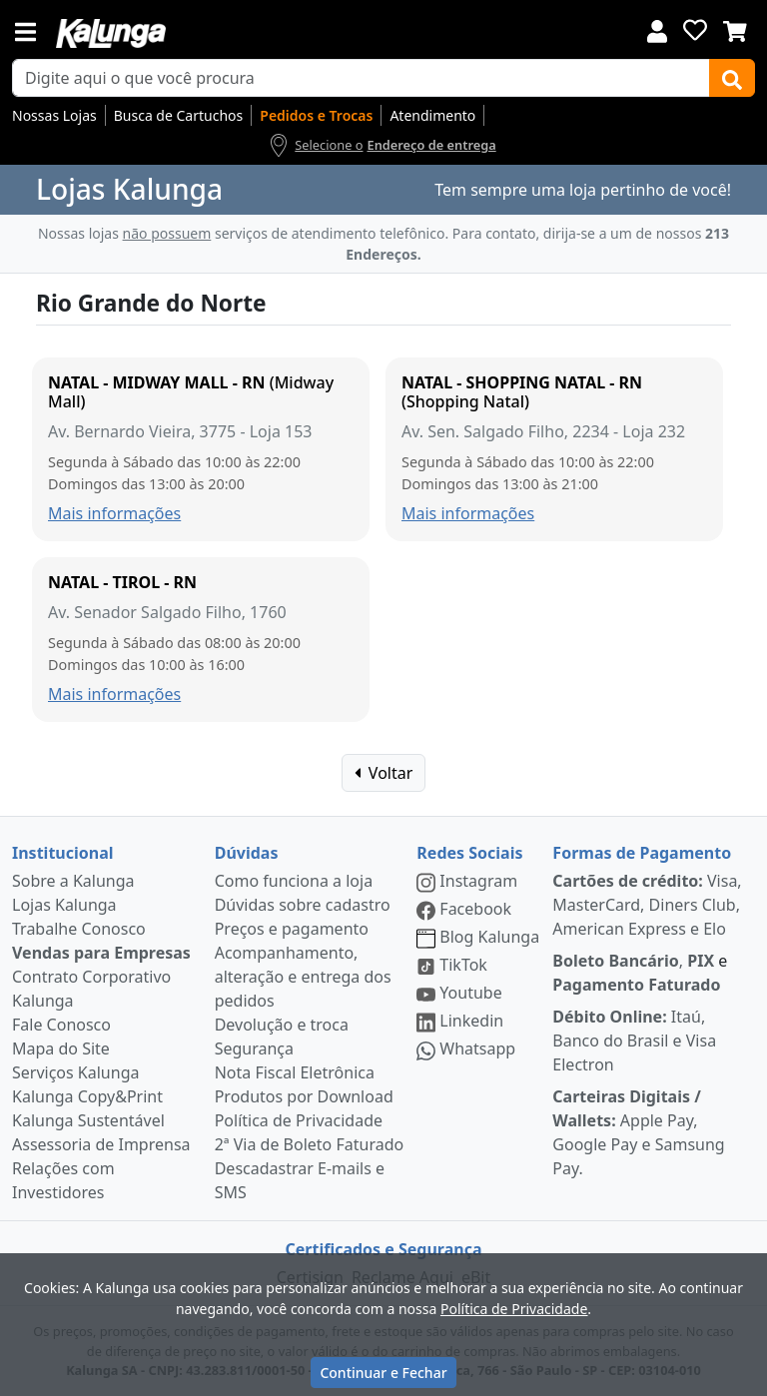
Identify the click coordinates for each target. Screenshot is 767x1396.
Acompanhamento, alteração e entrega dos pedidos (303, 977)
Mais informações (114, 513)
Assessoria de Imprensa (101, 1144)
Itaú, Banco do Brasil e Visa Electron (634, 1040)
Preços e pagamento (292, 929)
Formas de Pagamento (641, 853)
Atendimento (432, 115)
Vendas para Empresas (101, 953)
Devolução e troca (282, 1025)
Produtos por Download (304, 1096)
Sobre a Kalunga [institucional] (73, 881)
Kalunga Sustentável (88, 1120)
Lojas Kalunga (64, 905)
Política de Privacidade (299, 1120)
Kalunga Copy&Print (87, 1096)
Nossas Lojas (54, 115)
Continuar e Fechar (383, 1372)
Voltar (384, 773)
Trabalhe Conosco (79, 929)
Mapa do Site (61, 1048)
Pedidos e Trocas (316, 115)
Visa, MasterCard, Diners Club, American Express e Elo (646, 905)
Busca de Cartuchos (179, 115)
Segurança (254, 1048)
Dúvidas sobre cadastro (302, 905)
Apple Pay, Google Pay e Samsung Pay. (638, 1132)
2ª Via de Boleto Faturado (309, 1144)
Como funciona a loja (294, 881)
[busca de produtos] (361, 78)
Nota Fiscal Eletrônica (295, 1072)
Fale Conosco (61, 1025)
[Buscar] (732, 78)
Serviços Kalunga (75, 1072)
